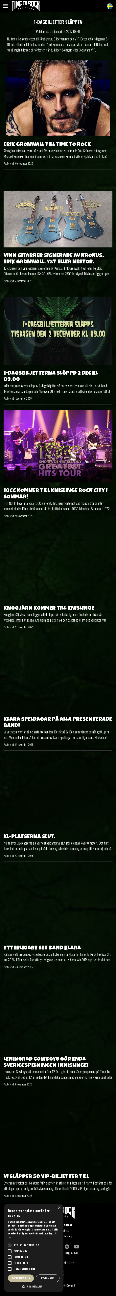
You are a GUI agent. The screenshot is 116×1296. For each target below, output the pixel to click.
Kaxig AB (70, 1285)
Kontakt (75, 1253)
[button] (33, 1286)
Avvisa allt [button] (47, 1278)
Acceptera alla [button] (21, 1278)
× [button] (59, 1207)
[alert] (33, 1248)
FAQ (67, 1253)
